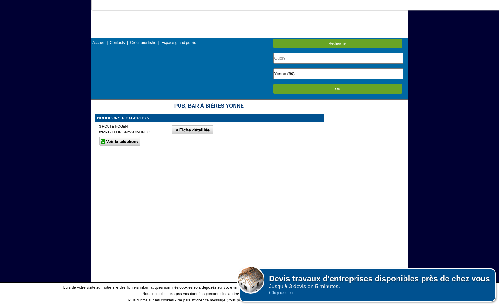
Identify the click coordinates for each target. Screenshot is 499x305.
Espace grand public (178, 42)
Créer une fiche (143, 42)
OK (337, 89)
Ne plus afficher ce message (201, 300)
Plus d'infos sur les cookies (151, 300)
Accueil (98, 42)
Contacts (117, 42)
